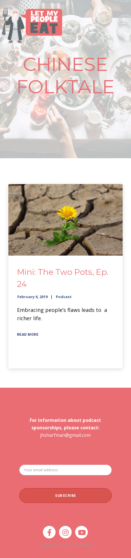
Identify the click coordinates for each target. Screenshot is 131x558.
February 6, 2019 (32, 296)
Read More (28, 335)
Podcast (64, 296)
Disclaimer (82, 544)
